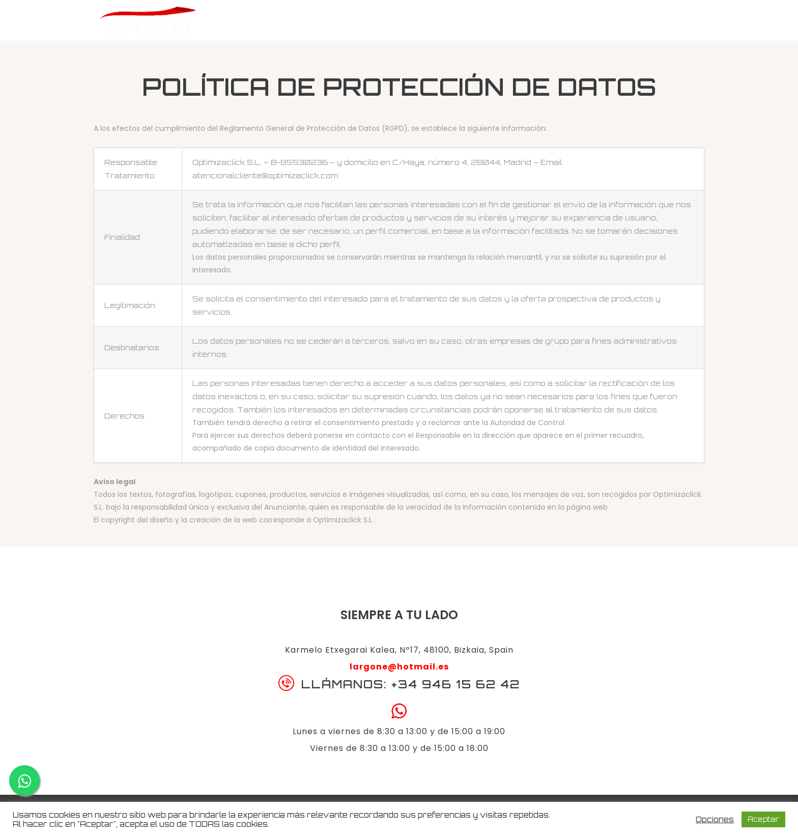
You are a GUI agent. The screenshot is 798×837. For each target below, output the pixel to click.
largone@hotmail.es (399, 667)
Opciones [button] (715, 819)
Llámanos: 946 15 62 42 (638, 23)
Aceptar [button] (763, 819)
